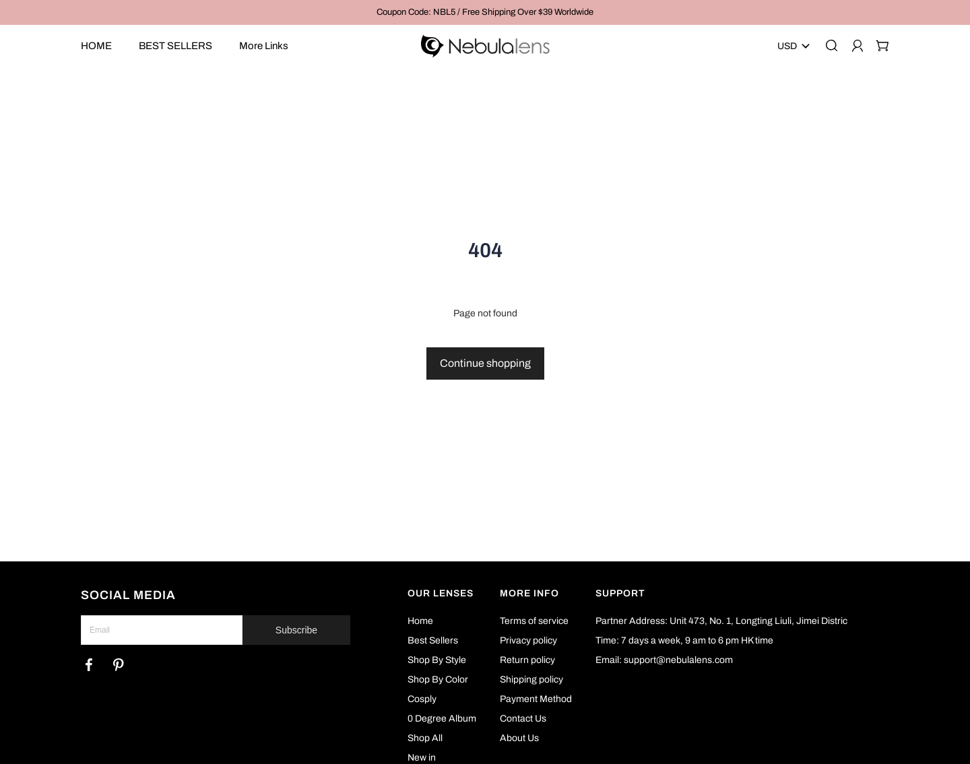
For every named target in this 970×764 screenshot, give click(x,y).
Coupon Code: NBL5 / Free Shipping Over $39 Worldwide (485, 12)
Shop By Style (437, 660)
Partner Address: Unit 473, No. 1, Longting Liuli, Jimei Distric (721, 621)
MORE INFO (529, 593)
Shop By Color (438, 679)
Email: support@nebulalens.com (664, 660)
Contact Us (523, 719)
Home (420, 621)
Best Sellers (433, 640)
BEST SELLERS (175, 45)
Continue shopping (485, 363)
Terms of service (534, 621)
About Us (519, 738)
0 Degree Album (442, 719)
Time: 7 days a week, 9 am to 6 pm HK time (684, 640)
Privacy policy (528, 640)
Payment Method (536, 699)
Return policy (527, 660)
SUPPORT (620, 593)
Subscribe (296, 630)
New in (422, 758)
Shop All (425, 738)
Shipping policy (531, 679)
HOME (96, 45)
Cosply (422, 699)
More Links (263, 45)
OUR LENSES (441, 593)
